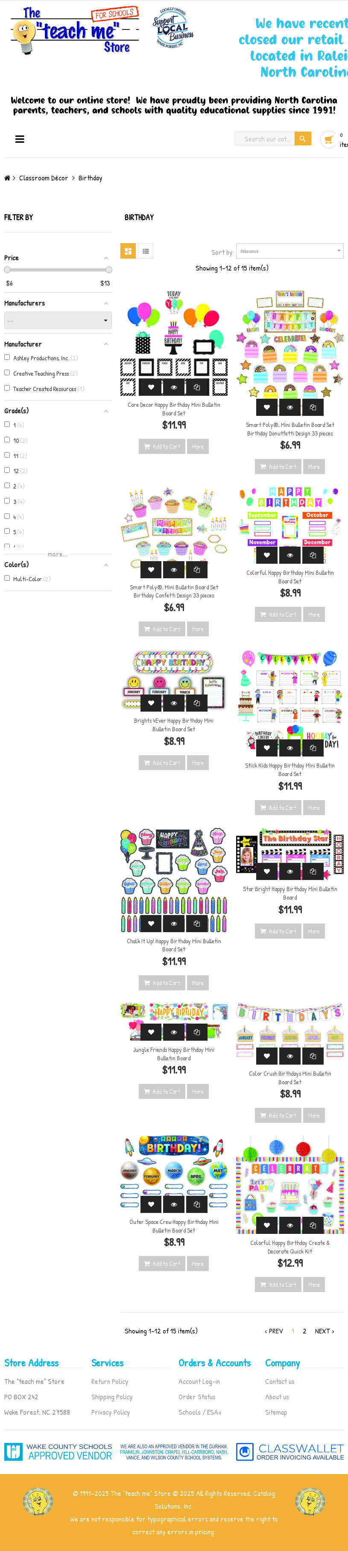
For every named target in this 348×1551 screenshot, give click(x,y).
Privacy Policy (110, 1412)
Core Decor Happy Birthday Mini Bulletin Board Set (174, 409)
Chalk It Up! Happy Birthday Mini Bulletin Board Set (174, 945)
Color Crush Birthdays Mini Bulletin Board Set (290, 1077)
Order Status (197, 1396)
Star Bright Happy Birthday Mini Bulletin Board (290, 893)
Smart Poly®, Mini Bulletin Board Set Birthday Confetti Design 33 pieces (174, 591)
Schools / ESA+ (200, 1412)
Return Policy (110, 1381)
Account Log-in (199, 1381)
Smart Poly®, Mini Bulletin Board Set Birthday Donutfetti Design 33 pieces (290, 429)
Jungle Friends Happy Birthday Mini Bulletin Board (173, 1053)
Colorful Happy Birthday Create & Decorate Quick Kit (290, 1247)
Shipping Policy (112, 1396)
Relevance (292, 250)
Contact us (280, 1381)
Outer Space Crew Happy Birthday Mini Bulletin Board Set (174, 1226)
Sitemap (276, 1412)
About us (277, 1396)
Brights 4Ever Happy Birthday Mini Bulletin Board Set (173, 724)
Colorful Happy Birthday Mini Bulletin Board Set (290, 577)
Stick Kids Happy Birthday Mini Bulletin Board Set (290, 769)
